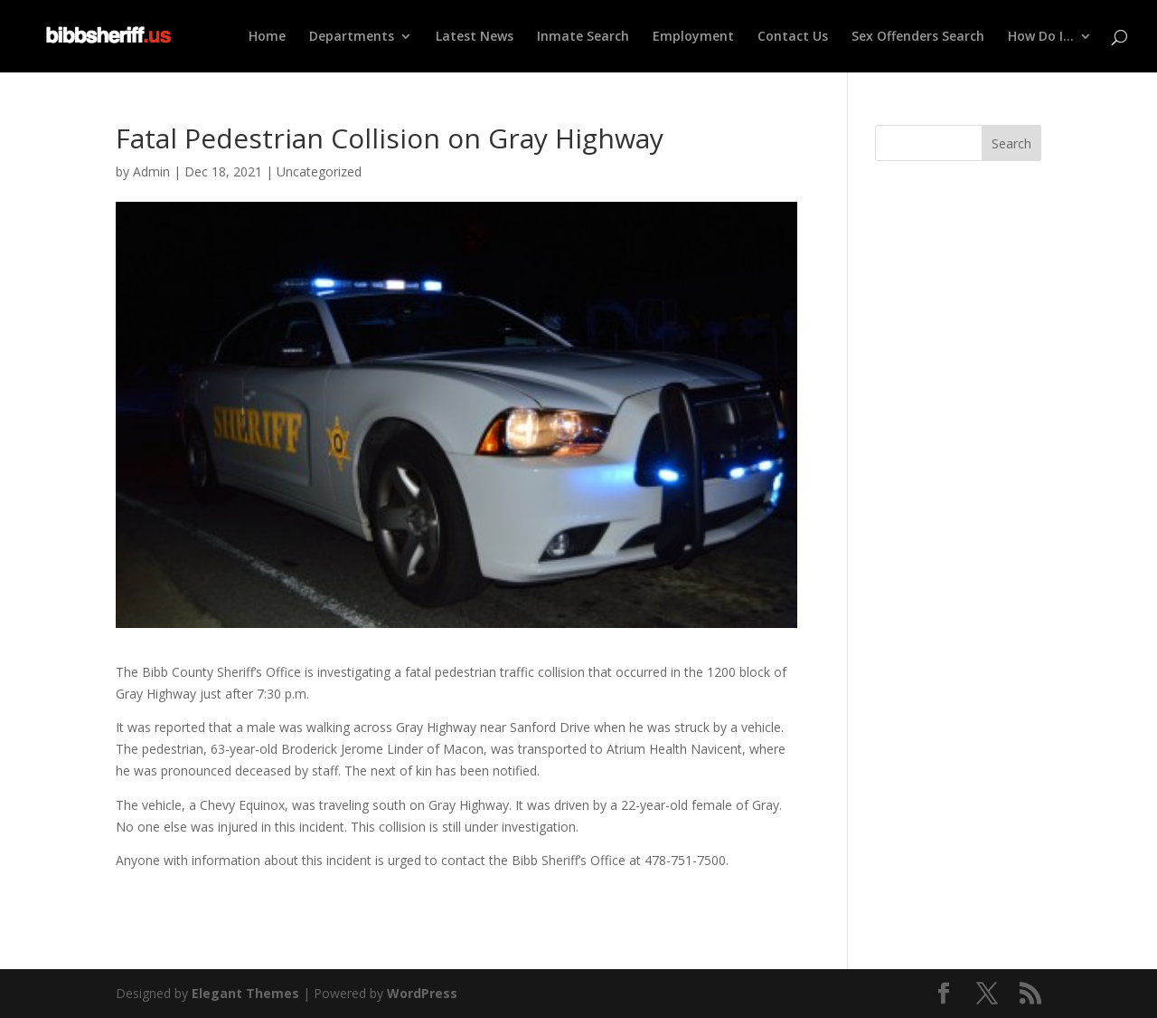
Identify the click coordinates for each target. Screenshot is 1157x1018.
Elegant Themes (245, 993)
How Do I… (1041, 37)
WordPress (422, 993)
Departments (351, 37)
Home (267, 37)
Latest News (474, 37)
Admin (151, 171)
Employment (693, 37)
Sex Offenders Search (917, 37)
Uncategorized (319, 171)
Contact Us (792, 37)
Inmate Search (583, 37)
